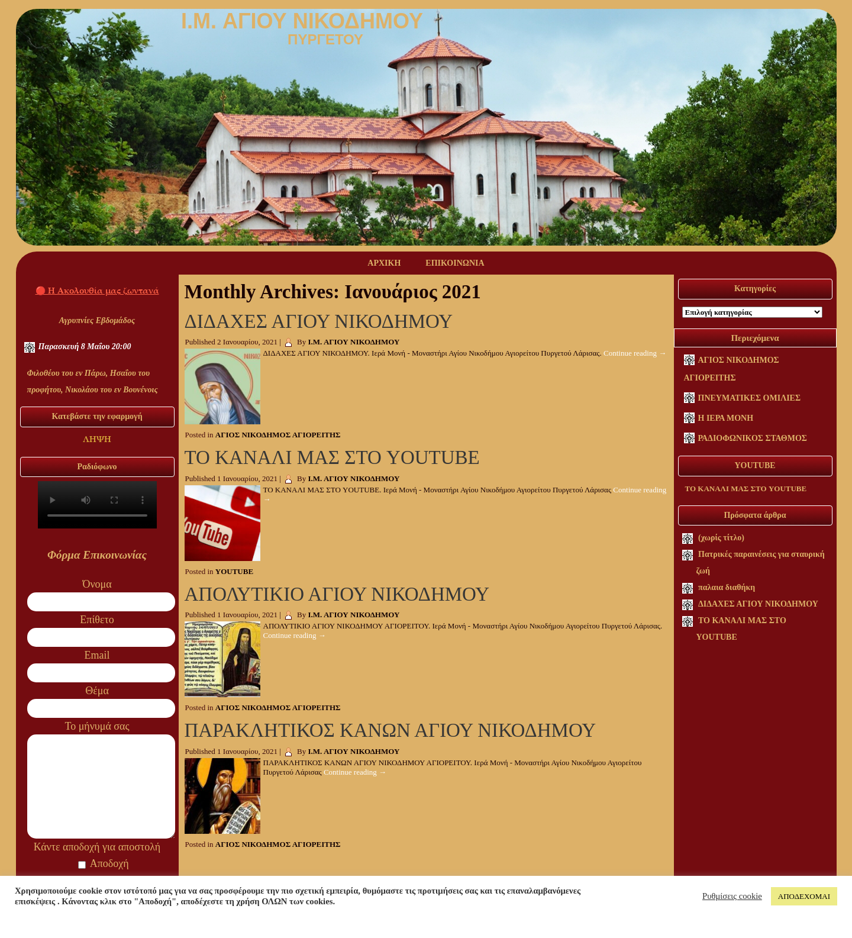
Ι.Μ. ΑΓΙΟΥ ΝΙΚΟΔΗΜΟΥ (354, 341)
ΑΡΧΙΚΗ (384, 263)
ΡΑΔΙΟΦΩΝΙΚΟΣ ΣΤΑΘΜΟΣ (753, 438)
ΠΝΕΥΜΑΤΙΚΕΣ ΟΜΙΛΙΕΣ (749, 398)
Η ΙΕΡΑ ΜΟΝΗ (726, 418)
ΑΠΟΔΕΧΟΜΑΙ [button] (804, 896)
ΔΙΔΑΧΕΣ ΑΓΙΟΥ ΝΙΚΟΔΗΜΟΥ (319, 321)
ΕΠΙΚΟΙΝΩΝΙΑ (454, 263)
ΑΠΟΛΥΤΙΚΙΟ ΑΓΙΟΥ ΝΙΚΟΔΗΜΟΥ (337, 594)
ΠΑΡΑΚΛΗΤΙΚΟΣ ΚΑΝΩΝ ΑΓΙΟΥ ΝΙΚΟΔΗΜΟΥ (390, 730)
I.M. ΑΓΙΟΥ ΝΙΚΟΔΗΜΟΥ (302, 21)
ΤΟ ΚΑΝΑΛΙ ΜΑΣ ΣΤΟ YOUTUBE (332, 457)
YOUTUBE (234, 571)
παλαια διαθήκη (726, 587)
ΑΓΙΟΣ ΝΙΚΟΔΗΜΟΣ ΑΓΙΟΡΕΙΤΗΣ (278, 434)
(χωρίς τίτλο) (721, 537)
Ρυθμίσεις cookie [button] (732, 896)
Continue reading (635, 353)
